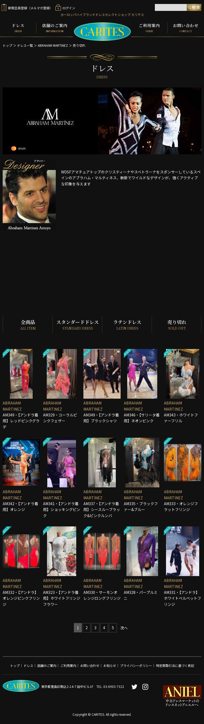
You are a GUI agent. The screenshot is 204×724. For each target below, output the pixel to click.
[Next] (124, 627)
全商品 (27, 323)
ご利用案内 (149, 27)
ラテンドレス (127, 323)
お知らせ (109, 665)
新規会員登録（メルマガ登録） (27, 8)
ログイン (65, 8)
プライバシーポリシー (136, 665)
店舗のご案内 (54, 27)
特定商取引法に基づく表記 (175, 665)
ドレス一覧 (25, 44)
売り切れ (79, 44)
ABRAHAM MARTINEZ (53, 44)
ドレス (18, 27)
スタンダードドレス (77, 323)
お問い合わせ (186, 27)
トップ (7, 44)
